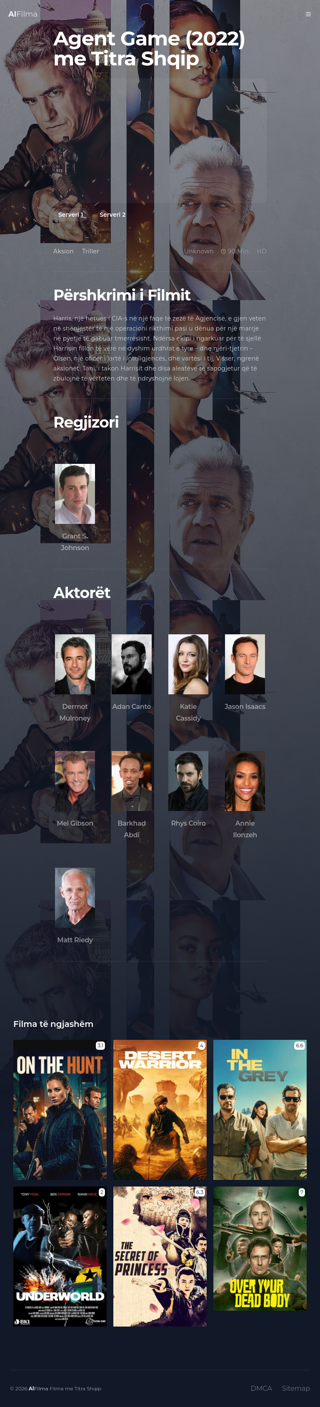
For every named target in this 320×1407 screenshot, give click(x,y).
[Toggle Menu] (308, 14)
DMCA (261, 1388)
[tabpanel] (160, 140)
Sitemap (296, 1388)
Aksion (63, 251)
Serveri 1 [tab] (70, 214)
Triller (90, 251)
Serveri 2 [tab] (112, 214)
